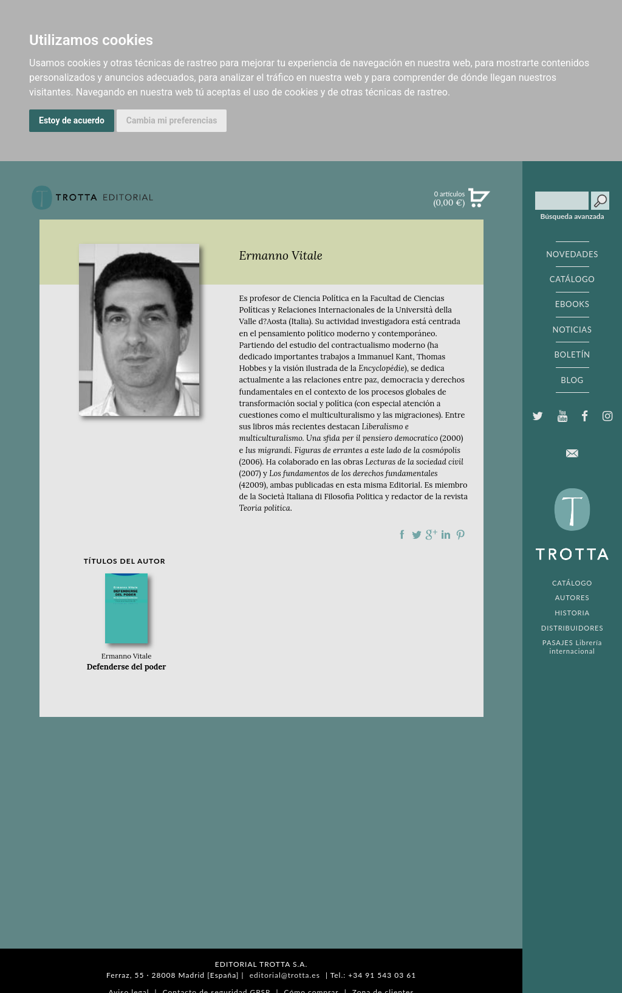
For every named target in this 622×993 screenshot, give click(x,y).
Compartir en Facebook (402, 534)
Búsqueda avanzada (572, 216)
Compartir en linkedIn (446, 534)
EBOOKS (572, 304)
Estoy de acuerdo (71, 120)
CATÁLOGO (572, 279)
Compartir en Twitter (416, 534)
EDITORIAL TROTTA (572, 527)
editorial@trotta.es (285, 975)
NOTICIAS (572, 329)
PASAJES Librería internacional (572, 646)
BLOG (572, 380)
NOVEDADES (572, 254)
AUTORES (572, 597)
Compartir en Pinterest (460, 534)
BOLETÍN (572, 354)
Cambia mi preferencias (171, 120)
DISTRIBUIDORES (572, 628)
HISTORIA (572, 613)
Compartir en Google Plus (431, 534)
